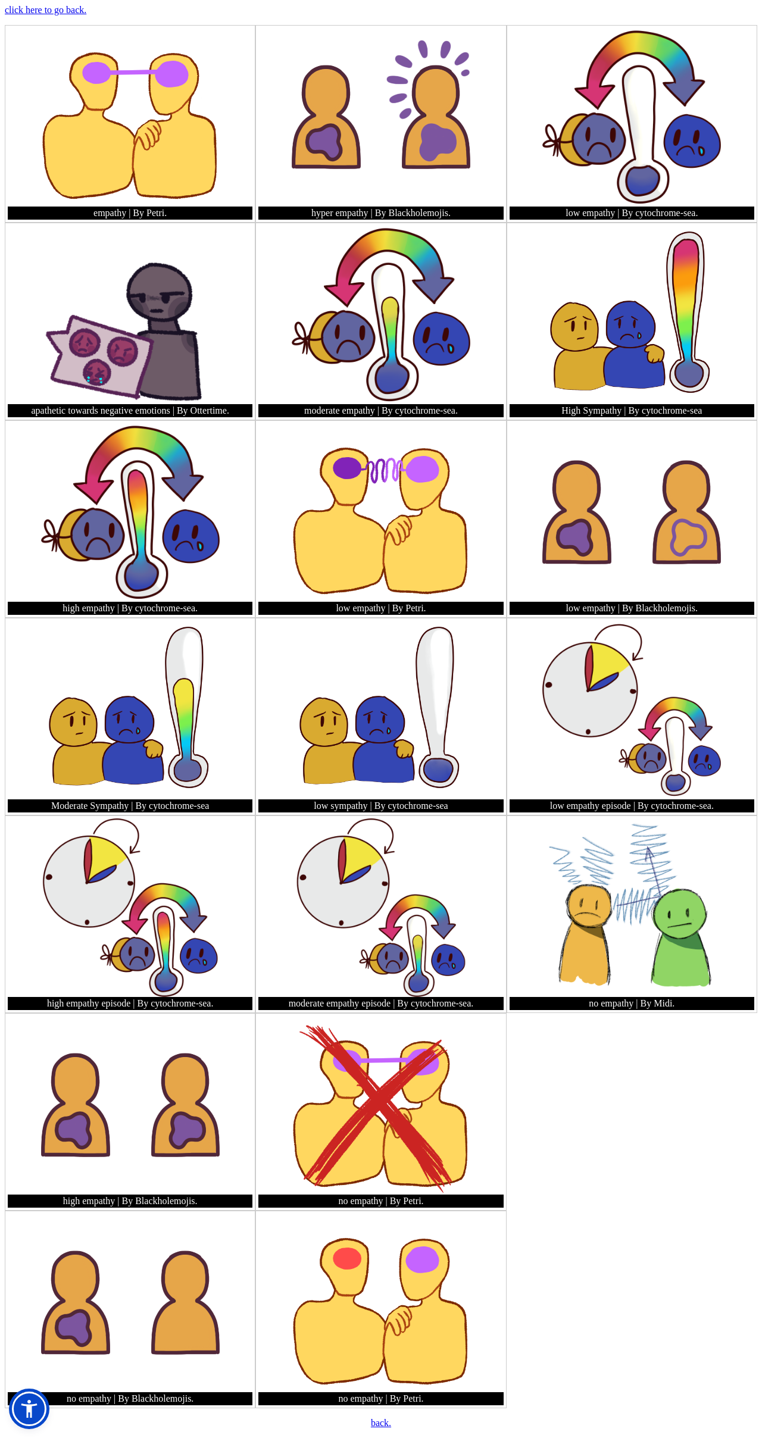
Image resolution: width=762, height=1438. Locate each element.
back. (381, 1423)
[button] (29, 1409)
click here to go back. (45, 10)
